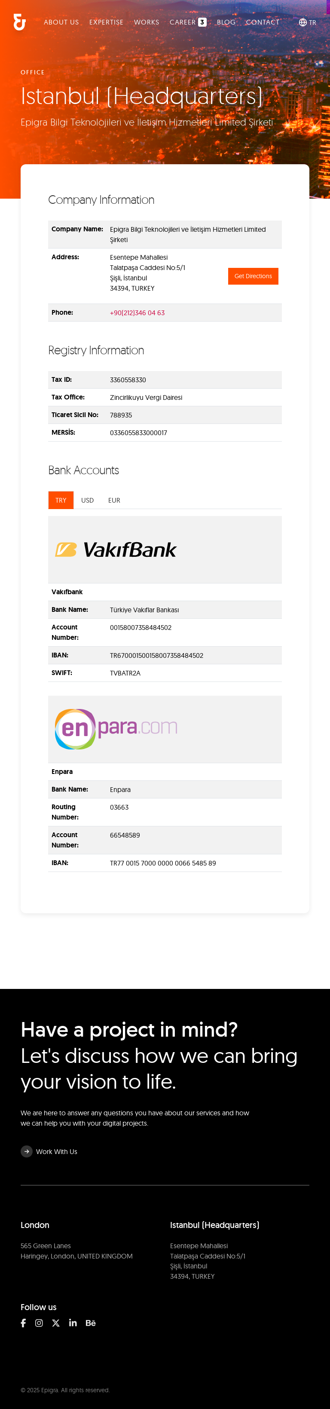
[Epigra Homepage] (20, 22)
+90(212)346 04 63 (137, 312)
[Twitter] (56, 1323)
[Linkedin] (73, 1323)
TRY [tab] (61, 500)
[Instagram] (39, 1323)
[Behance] (91, 1323)
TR (307, 22)
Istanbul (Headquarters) (214, 1225)
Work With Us (49, 1151)
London (35, 1225)
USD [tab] (87, 500)
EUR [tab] (114, 500)
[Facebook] (23, 1323)
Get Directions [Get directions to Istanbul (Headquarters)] (253, 276)
